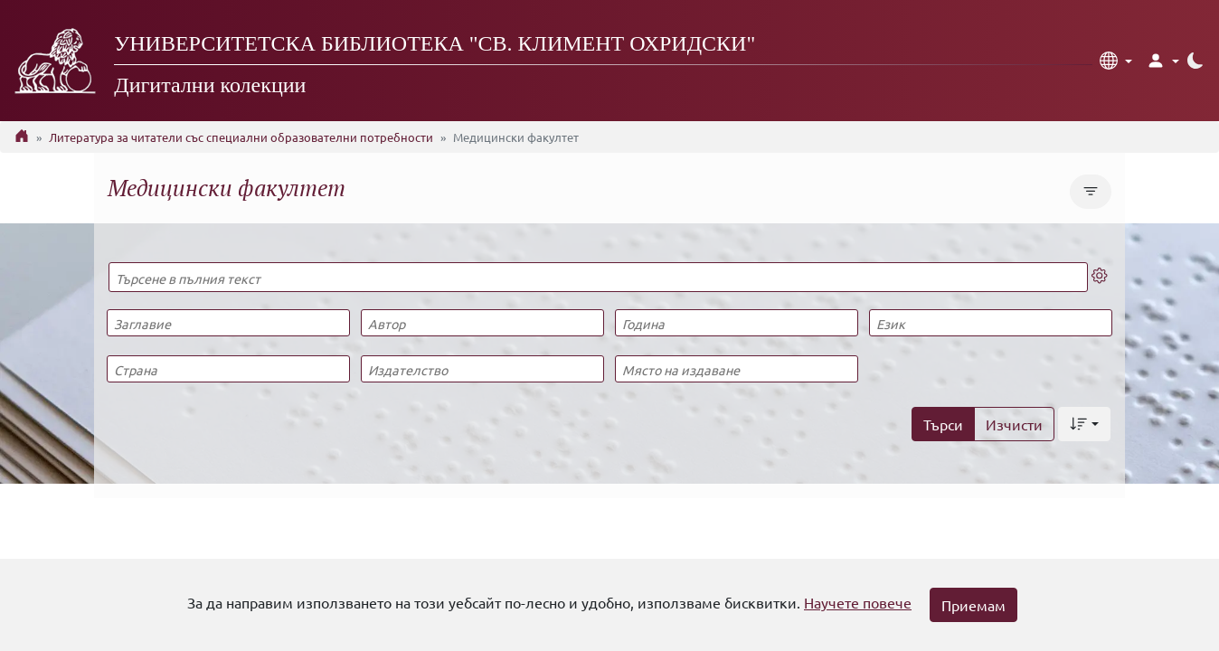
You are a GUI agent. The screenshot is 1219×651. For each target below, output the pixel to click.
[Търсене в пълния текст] (598, 277)
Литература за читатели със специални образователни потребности (241, 137)
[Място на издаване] (736, 368)
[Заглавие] (228, 322)
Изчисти (1014, 424)
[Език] (990, 322)
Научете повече (858, 602)
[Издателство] (482, 368)
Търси (943, 424)
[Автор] (482, 322)
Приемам (973, 605)
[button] (1115, 60)
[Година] (736, 322)
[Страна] (228, 368)
